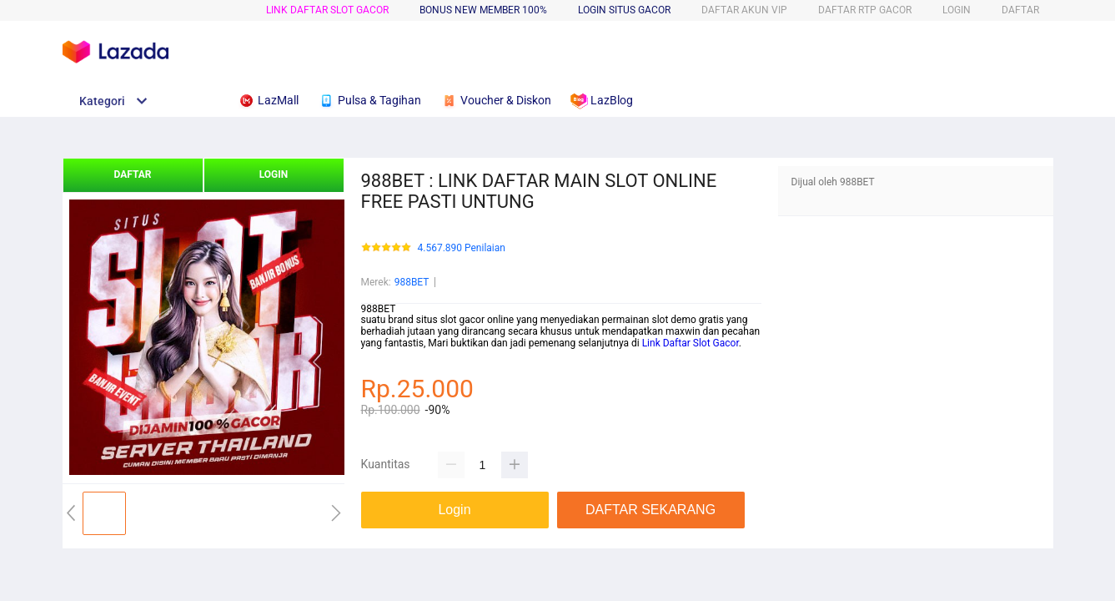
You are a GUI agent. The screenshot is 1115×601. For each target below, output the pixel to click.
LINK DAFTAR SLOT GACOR (327, 10)
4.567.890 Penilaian (461, 248)
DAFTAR (1020, 10)
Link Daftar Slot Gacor (689, 343)
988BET (411, 282)
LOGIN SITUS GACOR (624, 10)
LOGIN (956, 10)
